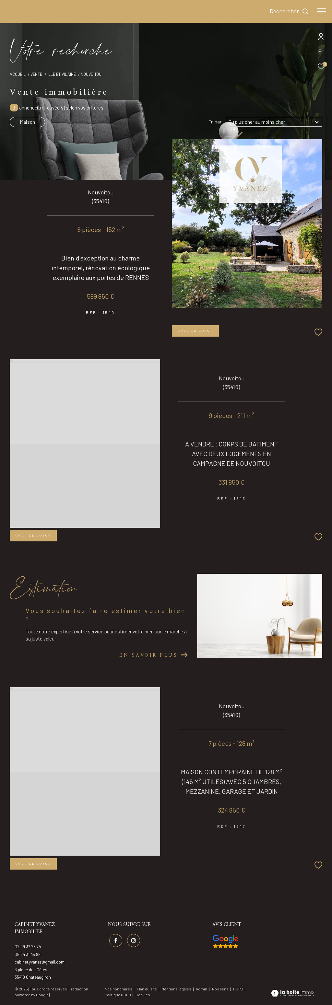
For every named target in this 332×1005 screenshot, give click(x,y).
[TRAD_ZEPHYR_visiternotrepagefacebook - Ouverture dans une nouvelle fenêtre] (115, 940)
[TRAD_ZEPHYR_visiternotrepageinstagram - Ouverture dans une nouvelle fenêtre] (133, 940)
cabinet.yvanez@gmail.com (40, 962)
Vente (36, 74)
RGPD (238, 989)
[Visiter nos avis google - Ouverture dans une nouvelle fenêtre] (225, 941)
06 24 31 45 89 (28, 954)
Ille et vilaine (61, 74)
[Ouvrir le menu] (321, 11)
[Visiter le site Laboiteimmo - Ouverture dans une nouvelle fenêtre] (292, 994)
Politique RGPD (118, 994)
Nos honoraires (118, 989)
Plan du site (147, 989)
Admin (202, 989)
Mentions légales (176, 989)
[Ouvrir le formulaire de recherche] (289, 11)
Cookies (143, 995)
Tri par (215, 122)
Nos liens (220, 989)
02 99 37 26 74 (28, 946)
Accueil (18, 74)
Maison (27, 122)
